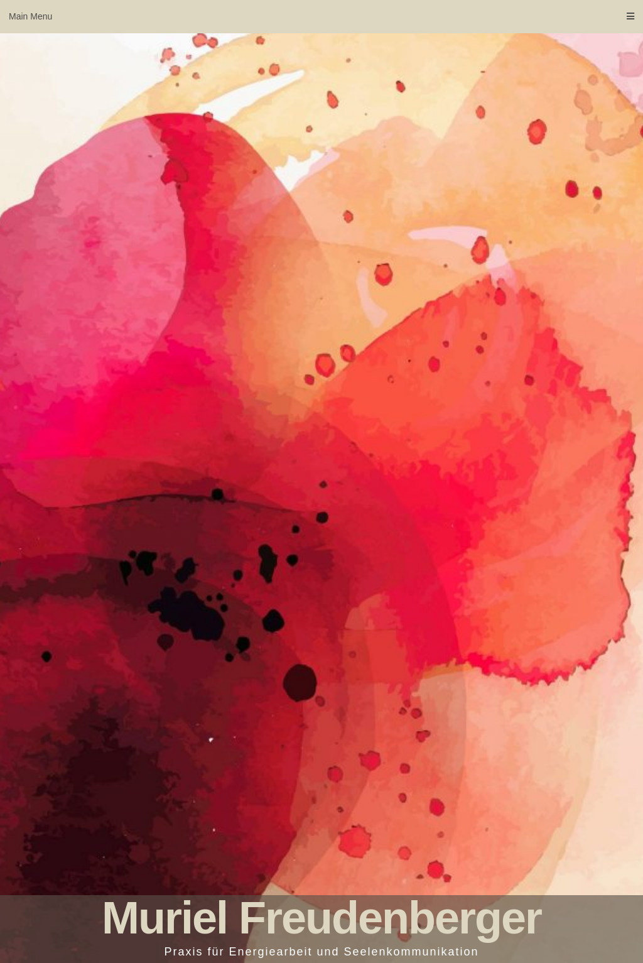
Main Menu (321, 16)
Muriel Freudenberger (321, 918)
